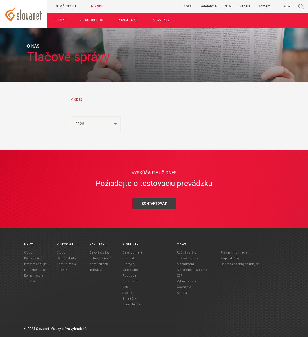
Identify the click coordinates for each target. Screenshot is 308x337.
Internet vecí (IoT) (37, 264)
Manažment (185, 264)
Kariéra (245, 6)
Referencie (208, 6)
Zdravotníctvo (132, 304)
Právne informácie (234, 252)
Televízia (30, 281)
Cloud (28, 252)
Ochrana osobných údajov (240, 264)
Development (132, 252)
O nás (187, 6)
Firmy (61, 20)
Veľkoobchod (93, 20)
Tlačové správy (187, 258)
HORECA (128, 258)
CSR (180, 275)
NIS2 (228, 6)
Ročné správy (186, 252)
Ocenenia (184, 287)
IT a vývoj (128, 264)
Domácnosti (67, 6)
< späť (76, 99)
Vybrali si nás (186, 281)
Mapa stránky (230, 258)
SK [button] (285, 6)
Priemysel (129, 281)
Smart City (129, 298)
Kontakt (264, 6)
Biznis (99, 6)
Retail (126, 287)
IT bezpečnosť (34, 270)
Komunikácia (33, 275)
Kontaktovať (154, 203)
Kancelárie (130, 20)
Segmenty (163, 20)
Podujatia (129, 275)
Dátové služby (34, 258)
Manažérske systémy (192, 270)
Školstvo (128, 293)
